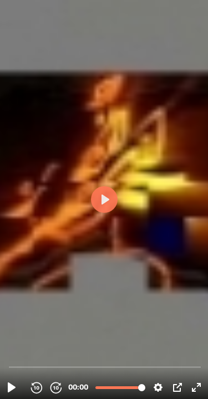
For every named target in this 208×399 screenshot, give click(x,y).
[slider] (105, 366)
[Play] (12, 387)
